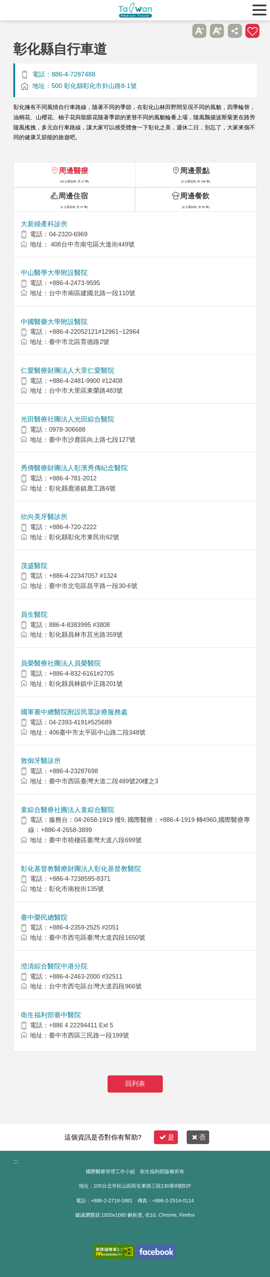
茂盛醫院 (34, 565)
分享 (235, 31)
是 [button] (166, 1137)
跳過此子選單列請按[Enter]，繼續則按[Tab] (181, 31)
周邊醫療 (73, 171)
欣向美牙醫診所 (44, 516)
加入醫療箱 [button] (252, 31)
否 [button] (199, 1137)
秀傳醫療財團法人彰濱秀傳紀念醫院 (74, 468)
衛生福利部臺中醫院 (51, 1015)
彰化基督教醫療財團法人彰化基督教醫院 (81, 868)
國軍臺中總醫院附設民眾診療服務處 (74, 712)
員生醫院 (34, 614)
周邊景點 (195, 171)
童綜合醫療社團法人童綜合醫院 (67, 809)
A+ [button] (217, 31)
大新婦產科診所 (44, 224)
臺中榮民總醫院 (44, 917)
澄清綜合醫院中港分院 (54, 966)
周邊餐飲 (195, 196)
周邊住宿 (73, 196)
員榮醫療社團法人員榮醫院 (61, 663)
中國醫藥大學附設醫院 (54, 321)
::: (15, 1161)
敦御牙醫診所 (41, 760)
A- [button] (199, 31)
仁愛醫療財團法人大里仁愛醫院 (67, 370)
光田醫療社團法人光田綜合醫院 (67, 419)
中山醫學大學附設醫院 (54, 272)
